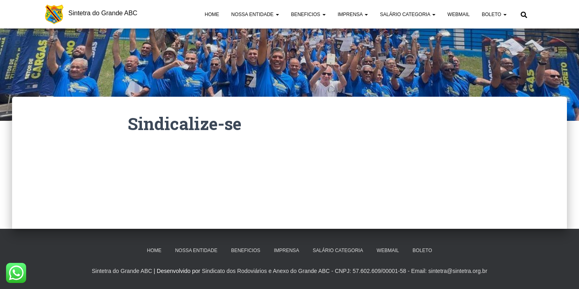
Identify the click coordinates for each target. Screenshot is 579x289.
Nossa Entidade (255, 14)
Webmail (459, 14)
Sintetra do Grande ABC (122, 271)
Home (212, 14)
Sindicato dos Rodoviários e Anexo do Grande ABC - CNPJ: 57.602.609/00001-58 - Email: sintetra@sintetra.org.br (344, 271)
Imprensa (353, 14)
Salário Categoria (407, 14)
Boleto (494, 14)
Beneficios (308, 14)
